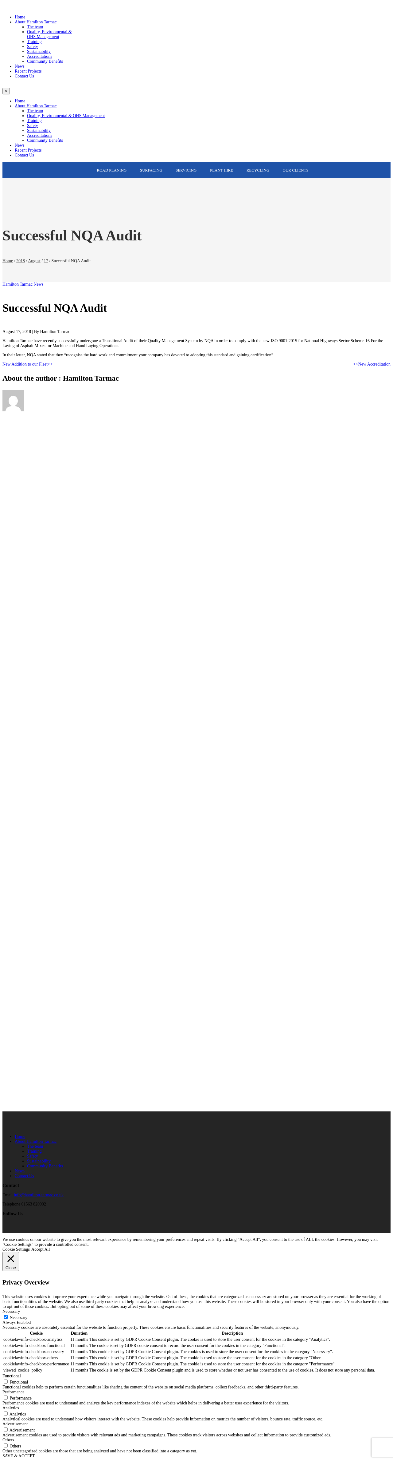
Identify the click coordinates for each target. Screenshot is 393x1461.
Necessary (19, 1317)
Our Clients (296, 170)
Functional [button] (11, 1376)
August (34, 261)
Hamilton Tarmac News (22, 284)
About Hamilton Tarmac (35, 1141)
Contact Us (24, 1176)
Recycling (258, 170)
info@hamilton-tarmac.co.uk (39, 1195)
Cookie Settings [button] (16, 1249)
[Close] (6, 91)
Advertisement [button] (15, 1424)
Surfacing (151, 170)
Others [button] (8, 1440)
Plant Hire (221, 170)
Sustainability (39, 1161)
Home (7, 261)
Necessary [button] (11, 1311)
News (20, 1171)
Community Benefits (45, 1166)
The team (35, 1146)
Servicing (186, 170)
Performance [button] (13, 1392)
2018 (20, 261)
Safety (32, 1156)
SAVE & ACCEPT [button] (18, 1456)
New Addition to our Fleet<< (27, 364)
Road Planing (111, 170)
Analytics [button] (10, 1408)
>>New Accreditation (372, 364)
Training (34, 1151)
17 (46, 261)
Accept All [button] (40, 1249)
